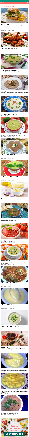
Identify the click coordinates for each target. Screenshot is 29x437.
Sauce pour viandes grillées (15, 4)
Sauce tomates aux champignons (9, 282)
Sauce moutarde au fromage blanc (10, 326)
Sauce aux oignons (5, 260)
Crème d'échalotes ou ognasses (9, 70)
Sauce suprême (5, 91)
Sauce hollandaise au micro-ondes (10, 390)
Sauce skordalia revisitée (7, 113)
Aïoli (2, 198)
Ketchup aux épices (6, 240)
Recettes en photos (7, 4)
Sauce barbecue (5, 347)
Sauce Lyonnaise (5, 219)
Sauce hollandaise (5, 369)
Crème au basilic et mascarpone (9, 176)
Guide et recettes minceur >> (8, 1)
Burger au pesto (5, 24)
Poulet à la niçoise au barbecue (9, 48)
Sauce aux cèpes (5, 411)
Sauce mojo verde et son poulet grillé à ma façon (13, 133)
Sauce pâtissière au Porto (7, 304)
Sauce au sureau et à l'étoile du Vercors (11, 154)
